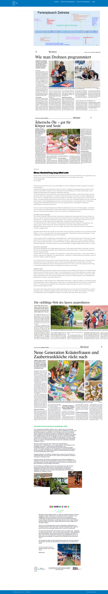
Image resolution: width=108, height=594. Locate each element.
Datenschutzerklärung (91, 592)
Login (93, 1)
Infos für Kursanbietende (67, 1)
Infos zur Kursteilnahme (83, 1)
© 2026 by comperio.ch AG (18, 592)
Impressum (28, 592)
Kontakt (56, 1)
